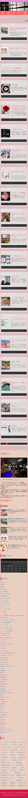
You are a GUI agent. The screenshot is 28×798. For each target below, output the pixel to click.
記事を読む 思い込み (14, 436)
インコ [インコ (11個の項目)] (4, 742)
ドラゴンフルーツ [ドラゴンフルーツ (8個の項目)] (19, 747)
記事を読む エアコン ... (14, 330)
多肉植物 (4, 677)
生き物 (3, 714)
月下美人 (4, 701)
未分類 (3, 703)
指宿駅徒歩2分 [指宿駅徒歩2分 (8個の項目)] (6, 765)
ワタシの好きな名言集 (7, 653)
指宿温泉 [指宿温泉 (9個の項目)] (19, 762)
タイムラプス (5, 635)
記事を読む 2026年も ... (14, 225)
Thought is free (22, 794)
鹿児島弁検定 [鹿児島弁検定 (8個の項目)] (22, 785)
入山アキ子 (5, 664)
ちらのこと (4, 600)
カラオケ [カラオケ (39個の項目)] (12, 742)
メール (5, 494)
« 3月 (2, 572)
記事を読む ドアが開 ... (14, 140)
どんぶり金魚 (5, 602)
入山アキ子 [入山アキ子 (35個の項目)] (21, 752)
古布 (3, 668)
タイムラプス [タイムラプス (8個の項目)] (6, 747)
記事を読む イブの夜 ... (14, 267)
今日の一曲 (5, 657)
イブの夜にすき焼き (17, 256)
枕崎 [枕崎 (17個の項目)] (14, 767)
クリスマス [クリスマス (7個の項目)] (22, 742)
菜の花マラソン (5, 728)
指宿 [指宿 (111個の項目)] (4, 760)
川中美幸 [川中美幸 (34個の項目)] (5, 757)
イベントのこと (6, 609)
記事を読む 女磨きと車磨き (14, 373)
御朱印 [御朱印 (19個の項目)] (22, 757)
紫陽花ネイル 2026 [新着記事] (13, 510)
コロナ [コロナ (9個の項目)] (4, 744)
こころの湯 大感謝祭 (17, 297)
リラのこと (4, 651)
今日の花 (4, 659)
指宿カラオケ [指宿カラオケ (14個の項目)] (17, 760)
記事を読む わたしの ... (14, 183)
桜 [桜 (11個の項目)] (22, 767)
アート (3, 606)
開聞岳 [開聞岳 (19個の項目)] (13, 783)
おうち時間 (4, 591)
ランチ (3, 648)
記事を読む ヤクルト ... (14, 352)
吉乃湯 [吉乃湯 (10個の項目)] (12, 755)
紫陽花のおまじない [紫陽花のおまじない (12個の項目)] (8, 775)
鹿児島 (3, 732)
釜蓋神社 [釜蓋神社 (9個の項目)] (5, 783)
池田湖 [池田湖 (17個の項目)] (4, 770)
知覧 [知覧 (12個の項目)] (22, 770)
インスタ (4, 613)
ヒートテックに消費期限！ (18, 192)
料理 (3, 688)
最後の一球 (14, 277)
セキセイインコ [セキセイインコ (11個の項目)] (17, 744)
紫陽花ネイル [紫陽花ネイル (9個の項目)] (21, 775)
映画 (3, 699)
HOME (3, 17)
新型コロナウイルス (7, 692)
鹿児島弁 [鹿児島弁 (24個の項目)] (12, 785)
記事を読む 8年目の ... (14, 394)
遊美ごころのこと (6, 730)
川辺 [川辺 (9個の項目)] (14, 757)
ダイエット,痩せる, (6, 637)
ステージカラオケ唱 (6, 631)
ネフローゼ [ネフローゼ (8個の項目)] (13, 750)
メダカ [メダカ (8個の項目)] (4, 752)
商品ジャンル (5, 675)
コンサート (4, 624)
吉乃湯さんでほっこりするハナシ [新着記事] (16, 536)
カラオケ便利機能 (6, 622)
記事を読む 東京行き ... (14, 162)
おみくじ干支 (5, 593)
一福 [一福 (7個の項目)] (12, 752)
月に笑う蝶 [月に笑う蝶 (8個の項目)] (19, 765)
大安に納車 (14, 85)
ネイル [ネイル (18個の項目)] (4, 750)
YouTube (4, 589)
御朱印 (3, 681)
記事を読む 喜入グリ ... (14, 75)
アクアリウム (5, 604)
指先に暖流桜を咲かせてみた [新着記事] (15, 545)
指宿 (14, 252)
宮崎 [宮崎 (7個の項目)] (22, 755)
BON (3, 584)
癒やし (3, 717)
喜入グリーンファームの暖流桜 (12, 68)
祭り (3, 721)
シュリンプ (4, 626)
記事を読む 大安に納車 (14, 96)
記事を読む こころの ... (14, 309)
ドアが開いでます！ (17, 129)
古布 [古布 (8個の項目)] (3, 755)
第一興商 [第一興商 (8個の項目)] (5, 772)
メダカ (3, 646)
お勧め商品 (5, 595)
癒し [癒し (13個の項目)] (13, 770)
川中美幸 (4, 679)
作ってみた (4, 662)
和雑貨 (3, 670)
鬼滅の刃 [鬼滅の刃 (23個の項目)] (22, 783)
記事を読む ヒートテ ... (14, 204)
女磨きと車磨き (15, 361)
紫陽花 (3, 723)
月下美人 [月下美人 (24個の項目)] (5, 767)
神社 (3, 719)
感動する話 (5, 684)
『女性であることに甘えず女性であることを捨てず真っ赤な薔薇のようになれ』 (18, 107)
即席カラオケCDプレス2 (8, 666)
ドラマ (3, 640)
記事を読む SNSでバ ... (14, 246)
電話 (4, 488)
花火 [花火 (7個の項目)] (21, 777)
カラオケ (4, 618)
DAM (3, 587)
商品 (3, 673)
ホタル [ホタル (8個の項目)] (22, 750)
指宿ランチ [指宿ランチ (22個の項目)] (5, 762)
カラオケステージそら (7, 620)
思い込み (13, 425)
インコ (3, 611)
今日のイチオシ (6, 655)
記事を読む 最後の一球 (14, 288)
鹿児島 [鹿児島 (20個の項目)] (4, 785)
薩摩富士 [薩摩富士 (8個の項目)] (20, 780)
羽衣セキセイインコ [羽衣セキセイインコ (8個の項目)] (7, 777)
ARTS (3, 582)
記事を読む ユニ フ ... (14, 415)
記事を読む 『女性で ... (14, 119)
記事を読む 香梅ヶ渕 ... (14, 38)
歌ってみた (4, 712)
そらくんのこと (6, 598)
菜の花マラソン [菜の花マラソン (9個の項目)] (6, 780)
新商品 (3, 690)
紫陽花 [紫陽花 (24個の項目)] (18, 772)
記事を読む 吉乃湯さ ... (14, 58)
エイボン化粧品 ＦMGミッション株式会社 (12, 615)
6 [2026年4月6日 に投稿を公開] (6, 565)
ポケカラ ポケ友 (6, 644)
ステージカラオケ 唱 (7, 629)
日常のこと (14, 24)
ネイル (3, 642)
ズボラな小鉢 (5, 633)
